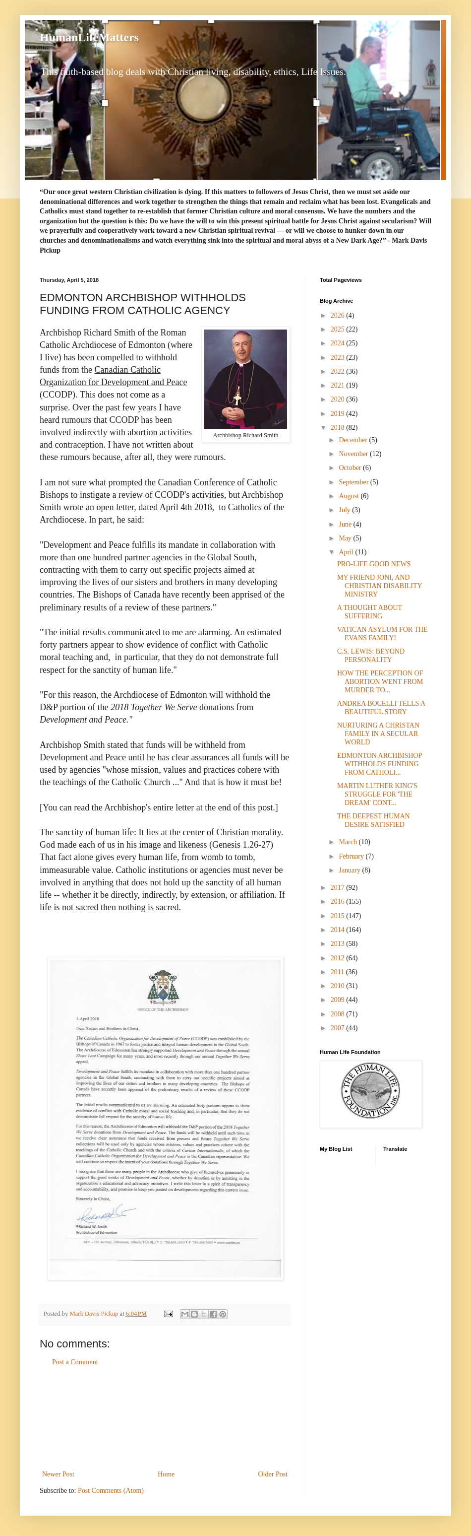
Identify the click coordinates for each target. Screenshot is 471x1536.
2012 (339, 958)
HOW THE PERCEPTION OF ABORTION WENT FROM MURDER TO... (380, 681)
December (354, 440)
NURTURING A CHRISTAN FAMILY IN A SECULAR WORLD (378, 734)
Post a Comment (75, 1362)
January (350, 870)
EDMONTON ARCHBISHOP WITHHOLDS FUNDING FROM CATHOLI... (379, 764)
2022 (339, 371)
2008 (339, 1014)
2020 (339, 399)
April (347, 552)
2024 (339, 343)
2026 (339, 315)
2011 (338, 972)
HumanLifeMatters (89, 37)
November (354, 454)
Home (166, 1474)
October (351, 467)
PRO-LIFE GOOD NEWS (374, 564)
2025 (339, 329)
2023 (339, 357)
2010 (339, 986)
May (346, 538)
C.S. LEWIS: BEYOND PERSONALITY (371, 656)
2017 (339, 887)
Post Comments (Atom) (111, 1490)
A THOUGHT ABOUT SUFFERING (369, 612)
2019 (339, 413)
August (349, 496)
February (352, 856)
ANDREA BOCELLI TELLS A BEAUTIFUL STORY (381, 708)
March (348, 842)
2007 (339, 1028)
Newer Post (58, 1474)
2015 (339, 916)
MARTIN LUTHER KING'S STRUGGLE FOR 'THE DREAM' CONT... (377, 794)
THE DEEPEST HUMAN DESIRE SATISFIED (373, 820)
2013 (339, 943)
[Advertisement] (165, 1418)
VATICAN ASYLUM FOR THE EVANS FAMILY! (382, 634)
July (345, 510)
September (354, 482)
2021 (339, 385)
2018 (339, 427)
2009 (339, 999)
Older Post (273, 1474)
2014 (339, 930)
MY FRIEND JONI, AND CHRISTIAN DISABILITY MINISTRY (379, 586)
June (346, 524)
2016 (339, 901)
